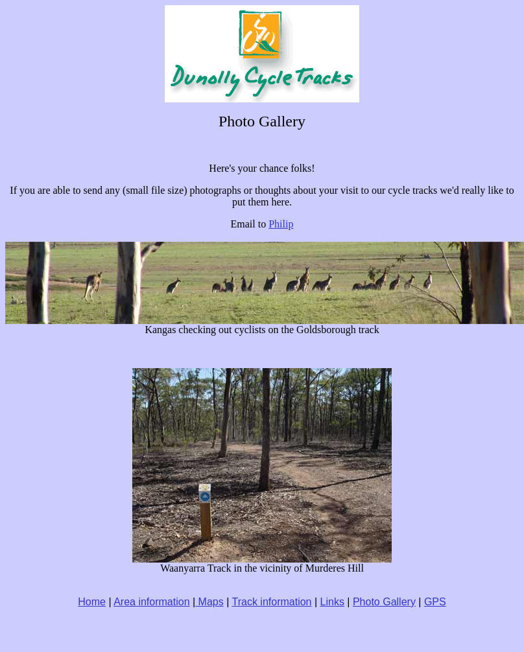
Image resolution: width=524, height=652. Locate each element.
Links (332, 601)
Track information (271, 601)
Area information (151, 601)
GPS (435, 601)
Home (92, 601)
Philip (280, 223)
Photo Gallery (384, 601)
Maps (209, 601)
